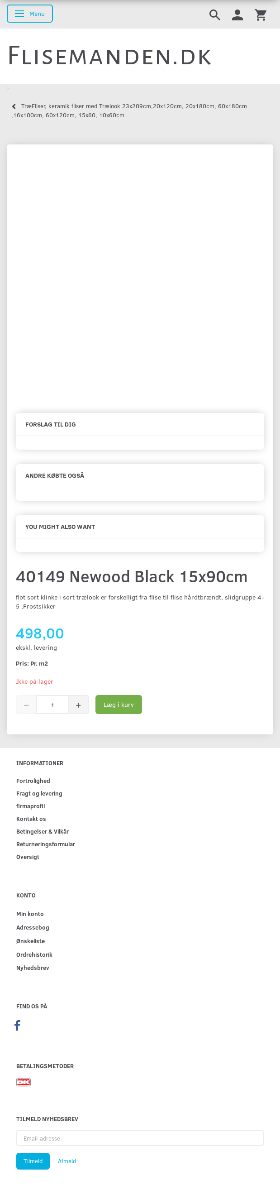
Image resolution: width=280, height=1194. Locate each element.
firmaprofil (30, 806)
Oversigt (27, 856)
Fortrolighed (33, 780)
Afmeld (67, 1161)
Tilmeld (33, 1161)
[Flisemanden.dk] (109, 55)
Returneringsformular (45, 844)
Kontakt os (31, 818)
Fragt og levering (39, 793)
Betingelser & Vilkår (42, 831)
